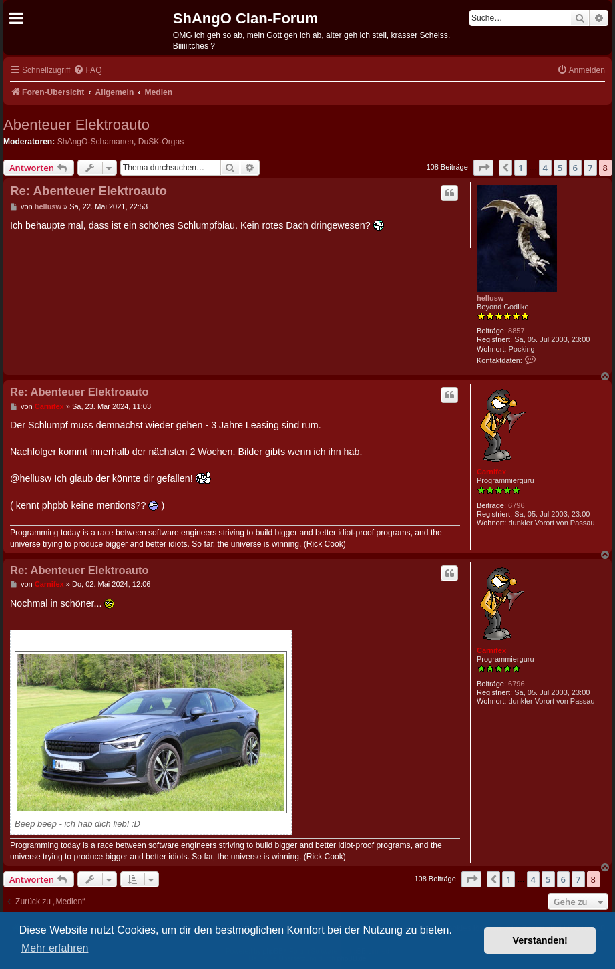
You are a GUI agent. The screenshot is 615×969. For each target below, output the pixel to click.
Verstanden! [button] (540, 940)
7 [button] (590, 168)
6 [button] (575, 168)
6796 (516, 505)
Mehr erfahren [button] (55, 948)
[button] (483, 168)
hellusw (490, 298)
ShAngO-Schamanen (95, 141)
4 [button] (545, 168)
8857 (516, 331)
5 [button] (560, 168)
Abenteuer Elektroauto (76, 124)
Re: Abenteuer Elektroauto (88, 191)
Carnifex (491, 472)
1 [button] (520, 168)
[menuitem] (87, 70)
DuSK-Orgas (161, 141)
